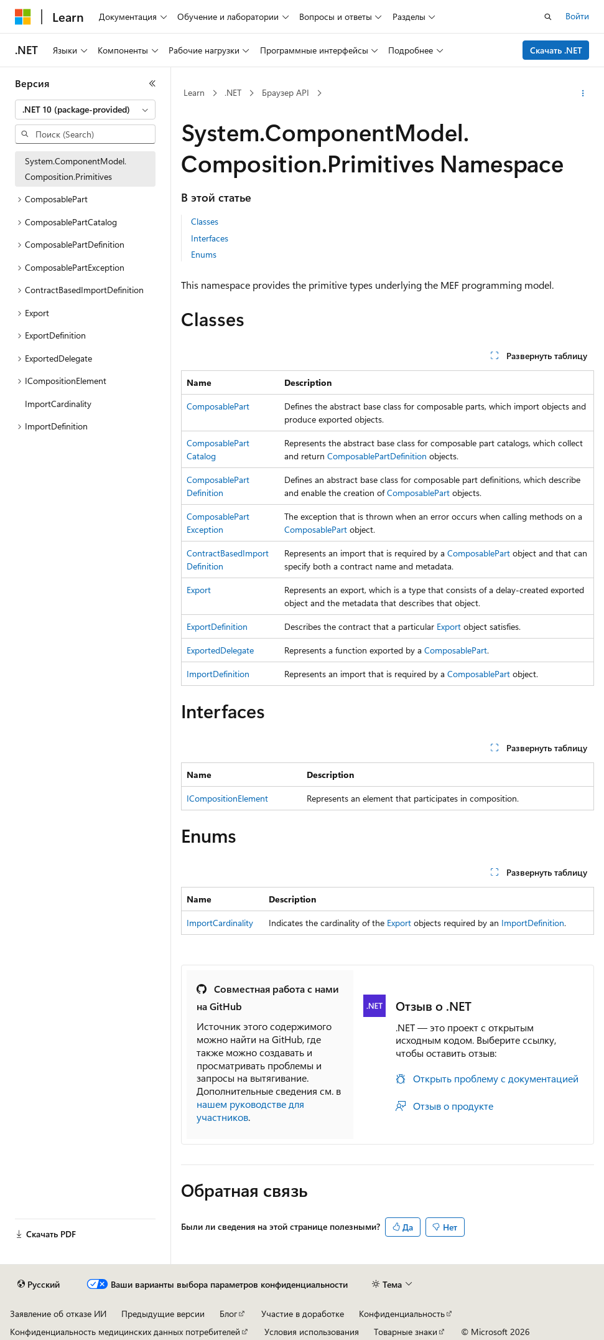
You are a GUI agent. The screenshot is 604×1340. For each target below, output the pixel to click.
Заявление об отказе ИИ (58, 1313)
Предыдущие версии (163, 1313)
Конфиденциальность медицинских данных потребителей (125, 1332)
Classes (204, 221)
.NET (233, 92)
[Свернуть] (152, 83)
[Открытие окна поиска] (548, 17)
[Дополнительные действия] (583, 93)
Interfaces (209, 238)
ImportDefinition (218, 674)
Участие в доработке (302, 1313)
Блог (228, 1313)
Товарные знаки (405, 1332)
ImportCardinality (220, 923)
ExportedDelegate (220, 650)
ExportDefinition (217, 626)
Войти (577, 16)
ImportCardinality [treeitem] (58, 404)
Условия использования (311, 1332)
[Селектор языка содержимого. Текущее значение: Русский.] (38, 1285)
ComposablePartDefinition (377, 456)
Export (199, 590)
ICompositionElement (227, 798)
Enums (203, 254)
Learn (194, 92)
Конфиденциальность (402, 1313)
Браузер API (285, 92)
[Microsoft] (23, 17)
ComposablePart (218, 406)
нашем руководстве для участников (250, 1110)
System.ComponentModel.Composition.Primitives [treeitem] (75, 168)
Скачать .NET (556, 50)
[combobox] (85, 109)
